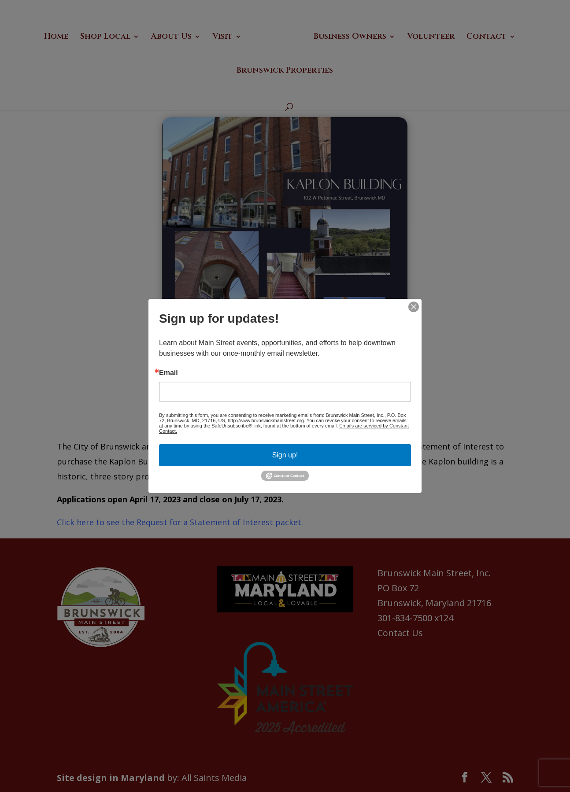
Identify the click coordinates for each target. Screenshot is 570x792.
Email (168, 372)
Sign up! (285, 455)
